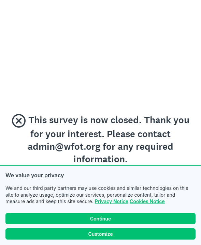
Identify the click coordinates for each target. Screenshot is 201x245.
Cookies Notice (147, 201)
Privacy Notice (111, 201)
